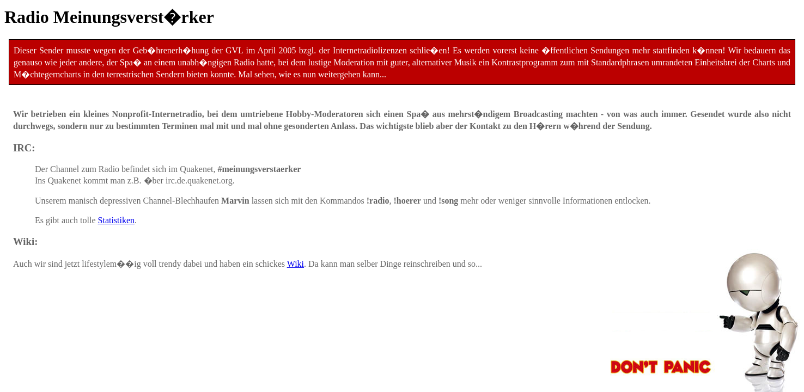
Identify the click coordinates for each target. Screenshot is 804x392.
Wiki (295, 263)
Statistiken (116, 220)
